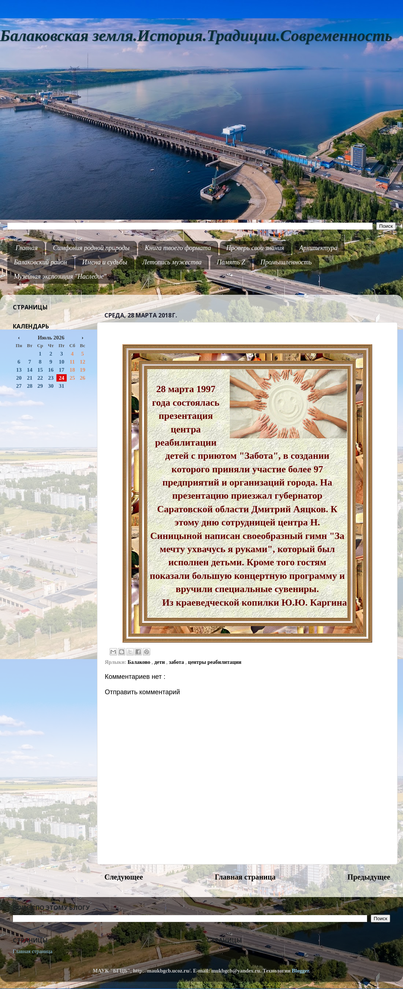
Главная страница (245, 877)
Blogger (300, 971)
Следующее (123, 877)
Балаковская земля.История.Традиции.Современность (196, 36)
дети (160, 662)
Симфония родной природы (91, 248)
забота (177, 662)
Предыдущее (368, 877)
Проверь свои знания (255, 248)
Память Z (231, 262)
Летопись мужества (172, 262)
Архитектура (318, 248)
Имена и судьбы (104, 262)
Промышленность (286, 262)
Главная (27, 248)
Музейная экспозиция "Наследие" (60, 276)
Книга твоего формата (178, 248)
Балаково (139, 662)
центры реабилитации (214, 662)
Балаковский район (40, 262)
